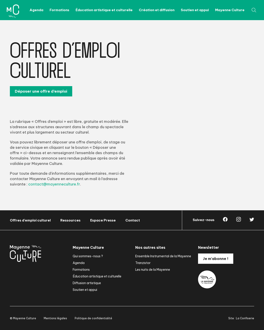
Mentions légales (55, 318)
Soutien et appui (195, 10)
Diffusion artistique (87, 283)
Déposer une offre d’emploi (41, 91)
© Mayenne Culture (23, 318)
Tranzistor (143, 263)
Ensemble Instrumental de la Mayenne (163, 256)
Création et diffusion (157, 10)
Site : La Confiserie (241, 318)
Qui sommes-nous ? (88, 256)
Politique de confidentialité (93, 318)
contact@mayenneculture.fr (54, 184)
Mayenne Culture (229, 10)
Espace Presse (103, 220)
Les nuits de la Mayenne (152, 270)
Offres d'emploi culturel (30, 220)
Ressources (70, 220)
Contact (132, 220)
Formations (59, 10)
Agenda (36, 10)
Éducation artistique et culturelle (104, 10)
